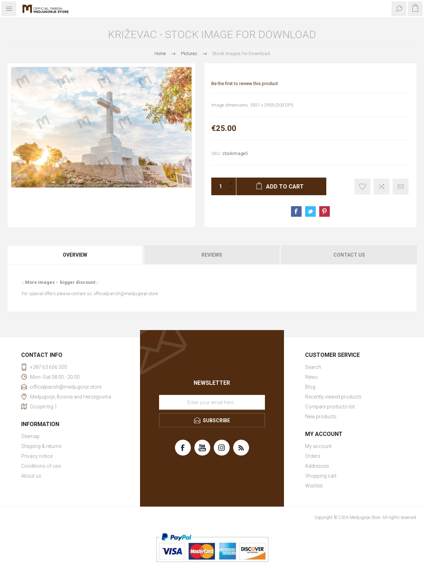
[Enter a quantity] (218, 186)
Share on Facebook (296, 211)
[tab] (75, 254)
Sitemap (30, 436)
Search (313, 367)
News (311, 377)
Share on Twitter (310, 211)
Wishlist (314, 486)
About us (31, 476)
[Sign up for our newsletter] (212, 402)
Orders (312, 456)
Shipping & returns (41, 446)
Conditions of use (41, 466)
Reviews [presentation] (211, 255)
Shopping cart (321, 476)
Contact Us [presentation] (349, 255)
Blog (310, 387)
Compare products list (330, 406)
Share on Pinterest (324, 211)
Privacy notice (37, 456)
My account (318, 446)
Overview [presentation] (75, 255)
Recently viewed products (333, 397)
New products (321, 416)
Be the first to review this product (244, 83)
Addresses (317, 466)
